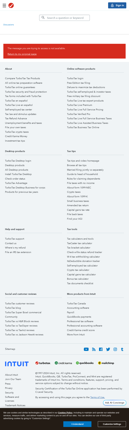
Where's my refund (15, 247)
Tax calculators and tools (80, 238)
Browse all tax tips (76, 165)
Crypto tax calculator (78, 269)
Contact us (10, 243)
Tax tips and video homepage (83, 160)
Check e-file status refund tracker (84, 252)
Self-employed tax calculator (82, 265)
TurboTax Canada (76, 303)
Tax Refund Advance (16, 118)
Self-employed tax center (18, 109)
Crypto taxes (73, 191)
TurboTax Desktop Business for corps (25, 187)
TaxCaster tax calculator (79, 243)
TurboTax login (75, 78)
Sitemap (10, 348)
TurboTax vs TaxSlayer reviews (21, 325)
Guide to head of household (82, 174)
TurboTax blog (13, 307)
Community (11, 316)
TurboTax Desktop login (18, 160)
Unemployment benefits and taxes (23, 122)
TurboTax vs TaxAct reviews (19, 330)
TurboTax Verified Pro (78, 114)
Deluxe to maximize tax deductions (86, 87)
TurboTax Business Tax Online (83, 127)
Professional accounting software (84, 325)
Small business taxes (78, 201)
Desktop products (14, 165)
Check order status (15, 178)
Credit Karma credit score (81, 330)
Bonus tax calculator (78, 278)
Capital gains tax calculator (81, 274)
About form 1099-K (77, 196)
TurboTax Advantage (16, 183)
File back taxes (75, 214)
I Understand (77, 424)
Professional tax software (80, 321)
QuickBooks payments (79, 316)
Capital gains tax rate (78, 209)
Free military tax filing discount (83, 96)
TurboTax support (14, 238)
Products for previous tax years (21, 191)
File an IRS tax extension (18, 252)
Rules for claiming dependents (83, 178)
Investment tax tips (15, 140)
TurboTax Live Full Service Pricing (85, 109)
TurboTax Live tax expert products (85, 100)
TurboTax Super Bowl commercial (23, 312)
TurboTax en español (16, 100)
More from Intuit (76, 334)
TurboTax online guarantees (20, 87)
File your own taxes (15, 127)
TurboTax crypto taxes (17, 131)
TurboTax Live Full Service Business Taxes (89, 118)
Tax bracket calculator (78, 247)
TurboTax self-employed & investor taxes (89, 91)
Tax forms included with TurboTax (23, 96)
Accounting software (78, 307)
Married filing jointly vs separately (85, 169)
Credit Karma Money (16, 136)
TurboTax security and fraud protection (26, 91)
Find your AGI (74, 218)
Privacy (8, 388)
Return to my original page (22, 54)
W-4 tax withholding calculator (83, 256)
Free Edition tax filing (78, 82)
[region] (64, 419)
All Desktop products (16, 169)
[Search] (64, 18)
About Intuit (11, 374)
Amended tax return (78, 205)
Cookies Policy (65, 413)
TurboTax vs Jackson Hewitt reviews (24, 334)
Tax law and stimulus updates (20, 114)
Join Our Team (13, 379)
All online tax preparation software (23, 82)
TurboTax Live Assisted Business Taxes (87, 122)
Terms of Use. (97, 397)
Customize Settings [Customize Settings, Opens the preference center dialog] (112, 424)
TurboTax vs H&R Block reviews (22, 321)
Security (9, 392)
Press (7, 383)
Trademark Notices (15, 405)
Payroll (70, 312)
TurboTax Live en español (19, 105)
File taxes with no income (80, 183)
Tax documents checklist (80, 283)
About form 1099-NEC (79, 187)
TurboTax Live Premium (79, 105)
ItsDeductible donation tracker (83, 261)
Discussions (8, 24)
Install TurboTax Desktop (18, 174)
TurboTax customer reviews (19, 303)
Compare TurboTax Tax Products (22, 78)
